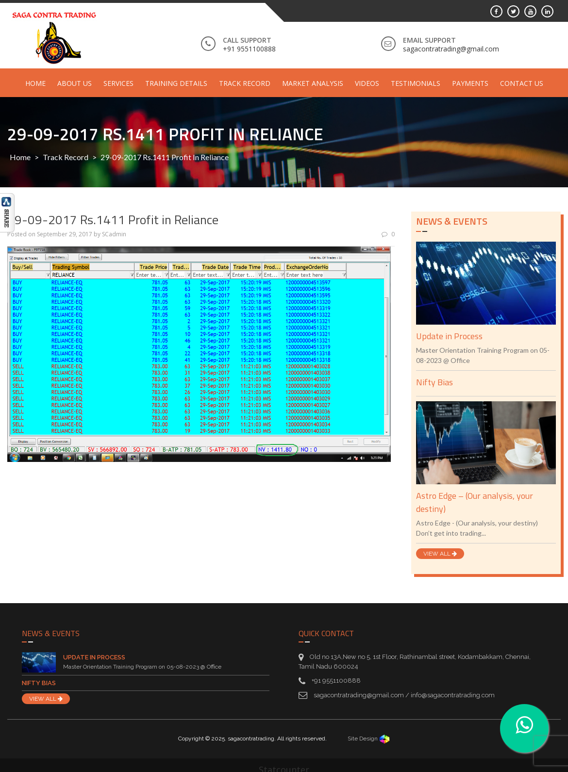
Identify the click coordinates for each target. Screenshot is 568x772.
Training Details (176, 83)
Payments (470, 83)
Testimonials (415, 83)
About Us (74, 83)
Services (118, 83)
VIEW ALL (440, 553)
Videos (367, 83)
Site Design (369, 738)
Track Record (244, 83)
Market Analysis (312, 83)
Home (35, 83)
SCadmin (114, 234)
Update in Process (449, 336)
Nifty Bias (434, 382)
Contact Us (521, 83)
